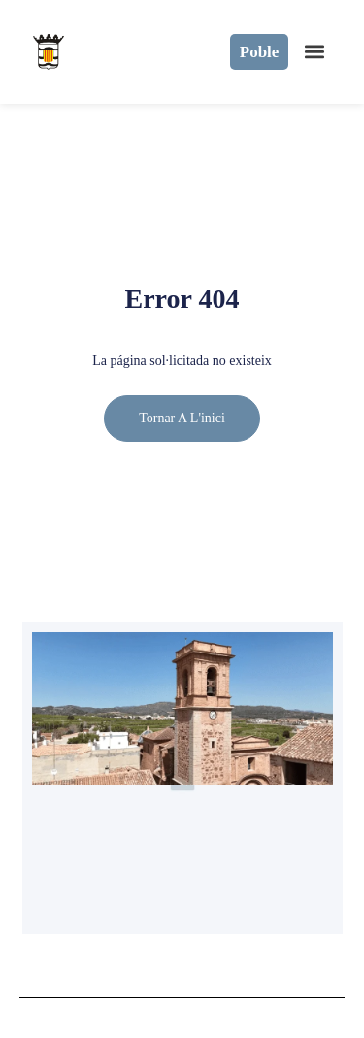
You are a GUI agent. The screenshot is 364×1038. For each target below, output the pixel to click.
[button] (314, 52)
